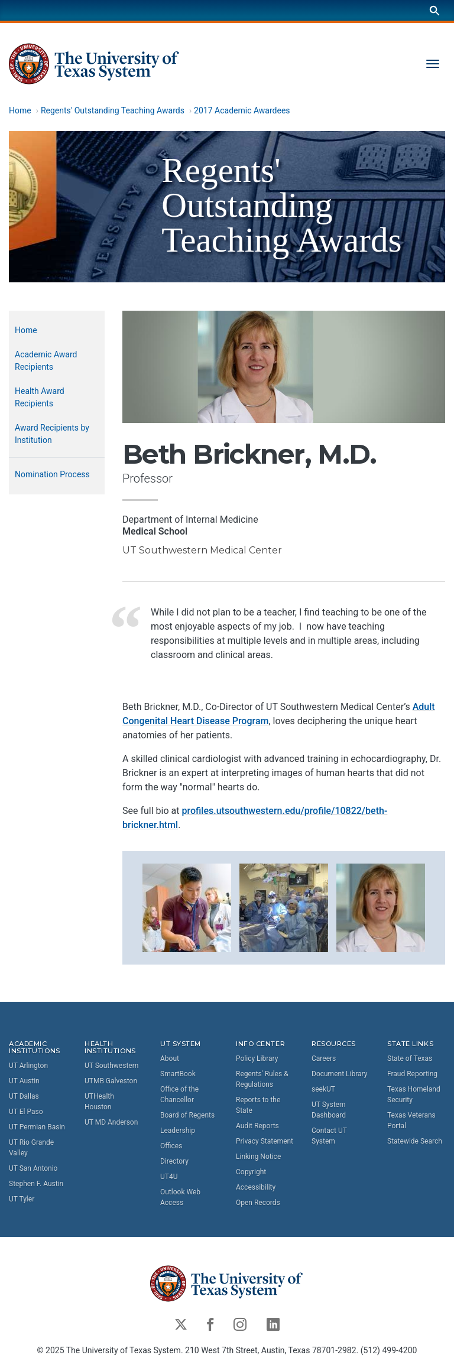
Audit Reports (257, 1126)
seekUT (323, 1089)
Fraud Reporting (412, 1074)
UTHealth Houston (99, 1101)
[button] (186, 906)
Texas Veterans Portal (411, 1120)
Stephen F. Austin (36, 1184)
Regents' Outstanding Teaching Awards (112, 110)
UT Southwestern (111, 1065)
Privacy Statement (264, 1141)
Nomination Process (52, 474)
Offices (171, 1146)
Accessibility (255, 1187)
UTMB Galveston (111, 1081)
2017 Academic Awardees (242, 110)
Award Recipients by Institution (52, 434)
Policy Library (257, 1058)
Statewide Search (414, 1141)
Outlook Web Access (180, 1197)
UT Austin (24, 1081)
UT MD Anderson (111, 1122)
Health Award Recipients (39, 397)
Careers (324, 1058)
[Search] (434, 10)
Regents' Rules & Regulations (262, 1079)
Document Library (339, 1074)
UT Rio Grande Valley (31, 1147)
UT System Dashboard (329, 1109)
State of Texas (409, 1058)
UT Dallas (24, 1096)
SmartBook (178, 1074)
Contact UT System (329, 1135)
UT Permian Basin (37, 1127)
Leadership (177, 1130)
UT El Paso (26, 1112)
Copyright (251, 1172)
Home (20, 110)
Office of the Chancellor (179, 1094)
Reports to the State (258, 1105)
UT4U (168, 1176)
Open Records (258, 1202)
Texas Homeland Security (413, 1094)
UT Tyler (21, 1199)
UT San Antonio (33, 1168)
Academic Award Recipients (46, 361)
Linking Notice (258, 1156)
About (169, 1058)
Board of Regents (187, 1115)
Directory (174, 1161)
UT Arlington (28, 1065)
